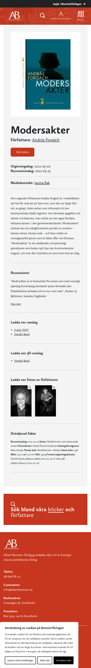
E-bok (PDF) (21, 330)
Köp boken (22, 152)
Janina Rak (42, 183)
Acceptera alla (63, 660)
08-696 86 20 (12, 576)
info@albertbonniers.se (18, 589)
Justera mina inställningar (20, 660)
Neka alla (45, 660)
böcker (56, 509)
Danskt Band (22, 334)
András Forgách (45, 139)
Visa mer (16, 304)
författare (22, 515)
